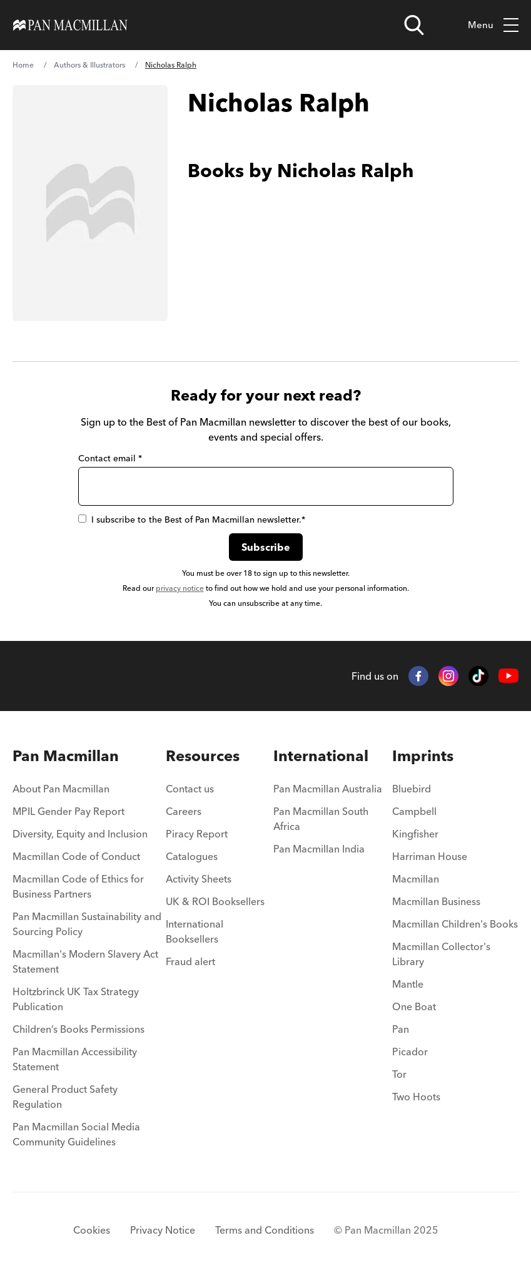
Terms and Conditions (264, 1230)
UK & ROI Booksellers (215, 901)
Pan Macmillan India (319, 848)
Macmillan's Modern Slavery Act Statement (85, 961)
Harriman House (429, 856)
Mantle (407, 984)
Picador (410, 1051)
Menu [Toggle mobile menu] (493, 25)
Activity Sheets (198, 879)
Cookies (91, 1230)
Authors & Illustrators (89, 64)
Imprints (422, 756)
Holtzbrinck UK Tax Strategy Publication (76, 999)
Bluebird (411, 788)
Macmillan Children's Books (455, 924)
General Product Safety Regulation (65, 1096)
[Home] (70, 25)
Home (23, 64)
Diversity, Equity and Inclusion (80, 833)
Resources (203, 756)
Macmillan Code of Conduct (76, 856)
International (320, 756)
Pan (400, 1029)
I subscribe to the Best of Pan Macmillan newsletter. (191, 519)
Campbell (414, 811)
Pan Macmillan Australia (327, 788)
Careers (183, 811)
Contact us (190, 788)
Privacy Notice (162, 1230)
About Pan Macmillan (61, 788)
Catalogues (192, 856)
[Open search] (414, 25)
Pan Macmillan (66, 756)
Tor (399, 1074)
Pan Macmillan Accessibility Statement (75, 1059)
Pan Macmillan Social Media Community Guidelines (76, 1134)
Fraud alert (190, 961)
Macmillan (415, 879)
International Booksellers (194, 931)
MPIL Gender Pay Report (68, 811)
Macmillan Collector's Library (441, 954)
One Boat (414, 1006)
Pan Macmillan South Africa (320, 818)
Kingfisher (415, 833)
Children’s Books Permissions (78, 1029)
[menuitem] (89, 792)
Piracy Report (197, 833)
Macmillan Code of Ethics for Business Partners (78, 886)
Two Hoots (416, 1096)
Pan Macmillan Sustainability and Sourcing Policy (87, 924)
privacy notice (180, 588)
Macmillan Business (436, 901)
